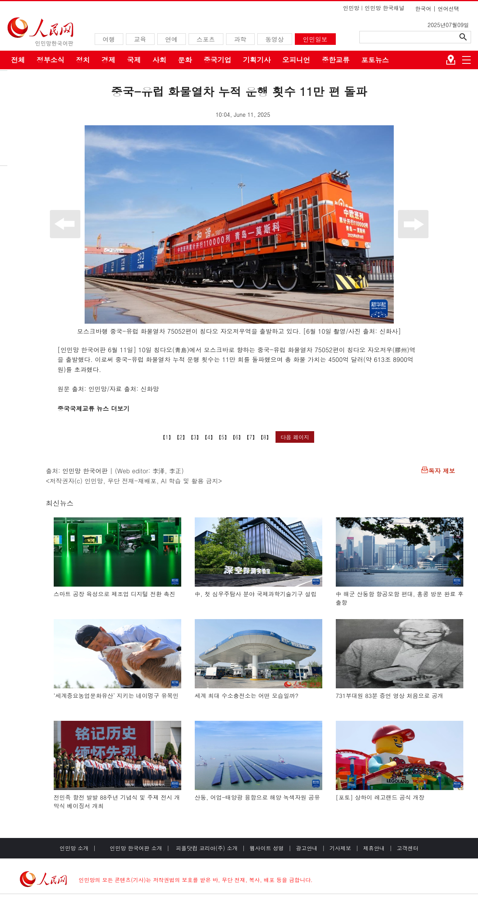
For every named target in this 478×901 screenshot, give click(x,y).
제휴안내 (374, 848)
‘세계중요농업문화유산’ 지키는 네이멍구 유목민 (116, 695)
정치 (83, 60)
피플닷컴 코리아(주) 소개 (206, 848)
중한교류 (336, 60)
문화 (185, 60)
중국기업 (217, 60)
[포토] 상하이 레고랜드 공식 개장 (380, 797)
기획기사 (257, 60)
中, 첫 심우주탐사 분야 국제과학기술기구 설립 (256, 594)
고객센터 (407, 848)
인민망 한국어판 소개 (136, 848)
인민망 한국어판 (84, 470)
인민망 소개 (74, 848)
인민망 (351, 8)
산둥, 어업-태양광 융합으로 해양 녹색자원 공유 (257, 797)
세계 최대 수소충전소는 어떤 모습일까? (247, 695)
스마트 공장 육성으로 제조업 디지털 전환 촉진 (114, 594)
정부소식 (51, 60)
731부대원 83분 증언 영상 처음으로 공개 (390, 695)
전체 (18, 60)
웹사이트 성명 (267, 848)
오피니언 (296, 60)
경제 (109, 60)
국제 (134, 60)
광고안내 (307, 848)
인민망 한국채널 (385, 8)
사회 (160, 60)
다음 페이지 (295, 437)
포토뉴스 (375, 60)
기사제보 (340, 848)
